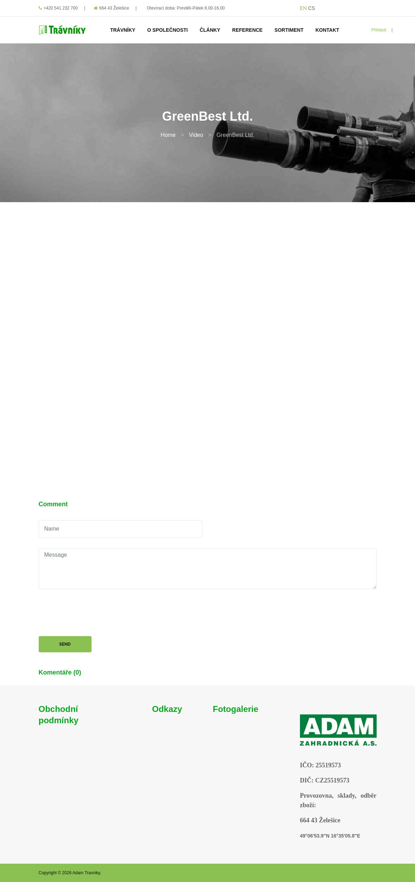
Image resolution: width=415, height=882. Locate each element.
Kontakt (327, 30)
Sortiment (289, 30)
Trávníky (123, 30)
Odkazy (167, 709)
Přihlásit (378, 30)
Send (64, 644)
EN (303, 8)
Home (168, 135)
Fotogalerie (235, 709)
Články (210, 30)
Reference (247, 30)
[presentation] (92, 613)
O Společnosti (167, 30)
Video (196, 135)
